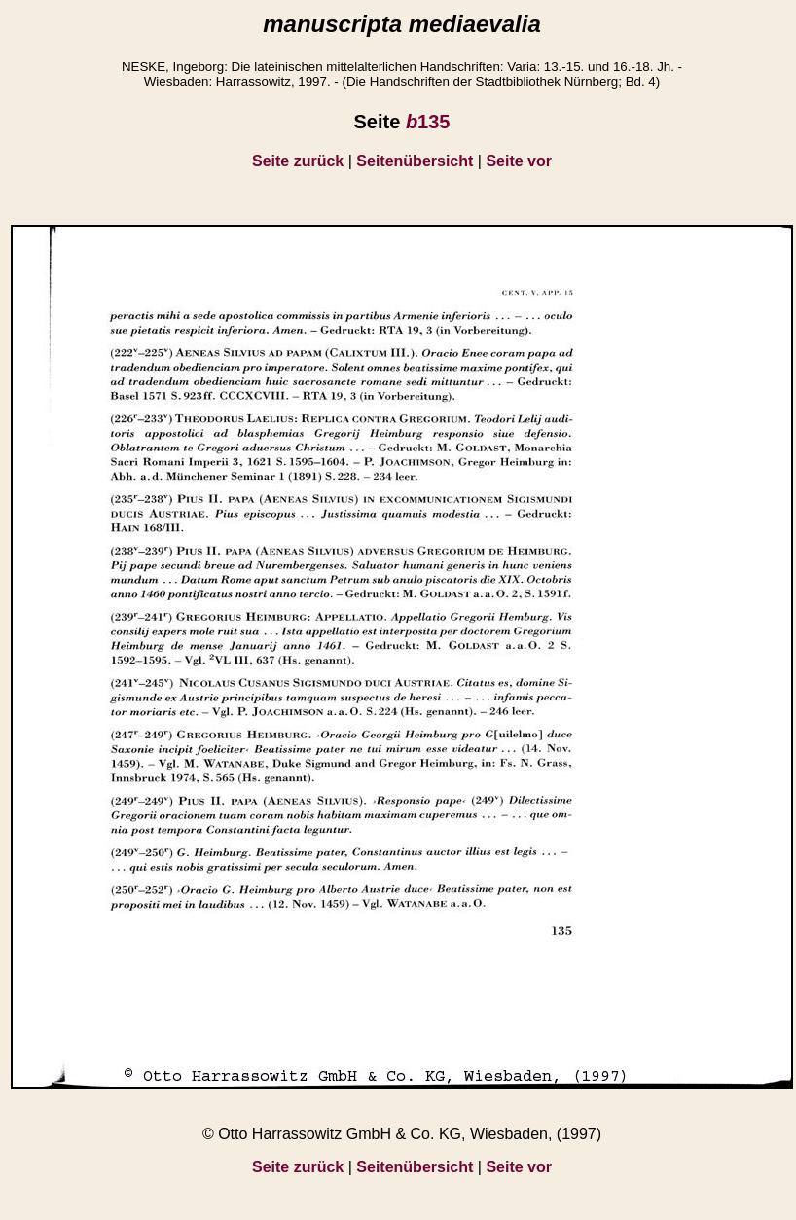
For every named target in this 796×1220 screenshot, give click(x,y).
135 (428, 121)
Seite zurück (298, 161)
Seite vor (519, 161)
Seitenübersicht (414, 161)
